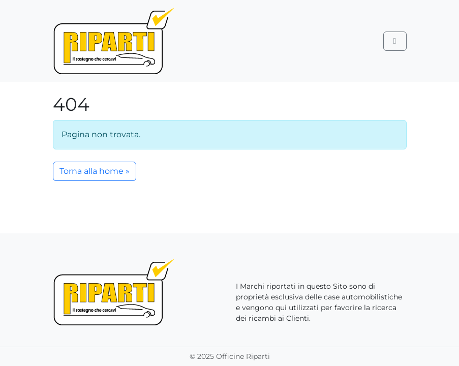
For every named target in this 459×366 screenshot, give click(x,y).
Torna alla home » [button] (94, 171)
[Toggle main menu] (395, 41)
